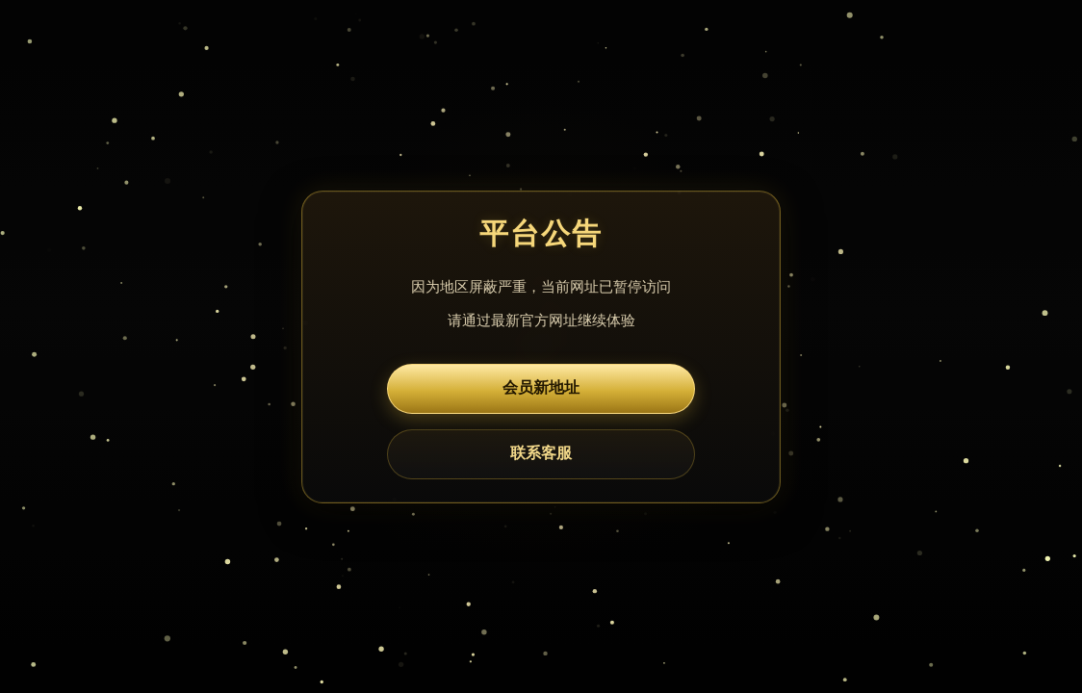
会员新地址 (541, 387)
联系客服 (541, 453)
